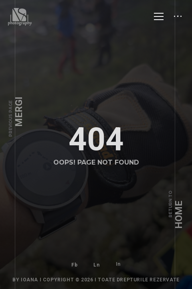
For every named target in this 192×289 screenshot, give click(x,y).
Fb (74, 259)
